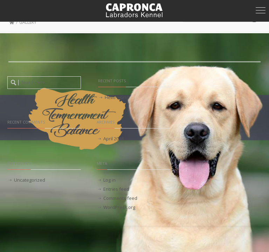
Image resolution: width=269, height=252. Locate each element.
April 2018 (113, 138)
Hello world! (117, 97)
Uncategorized (29, 180)
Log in (109, 180)
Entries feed (116, 189)
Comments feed (120, 198)
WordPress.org (119, 207)
